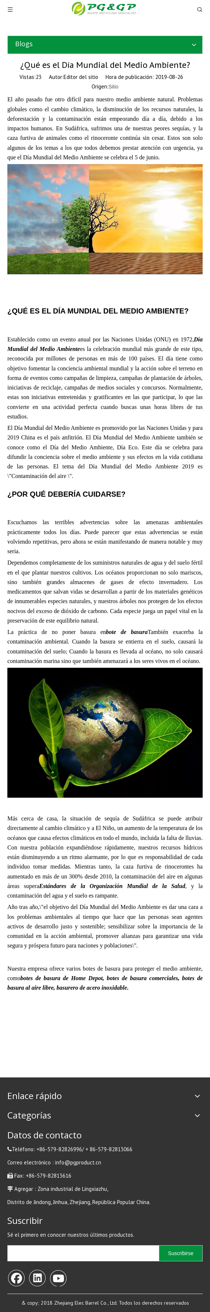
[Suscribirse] (181, 1253)
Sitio (113, 87)
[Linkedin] (37, 1277)
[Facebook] (16, 1277)
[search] (82, 1253)
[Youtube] (58, 1277)
